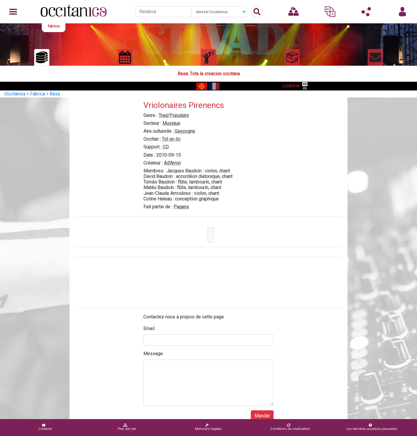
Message (153, 353)
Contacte (45, 427)
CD (166, 147)
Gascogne (185, 131)
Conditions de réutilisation (290, 427)
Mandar (262, 415)
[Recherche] (163, 11)
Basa (55, 94)
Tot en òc (171, 139)
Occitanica (14, 94)
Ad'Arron (172, 163)
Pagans (181, 207)
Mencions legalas (208, 427)
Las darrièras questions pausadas (371, 427)
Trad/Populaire (174, 115)
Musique (171, 123)
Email (148, 328)
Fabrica (37, 94)
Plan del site (127, 427)
